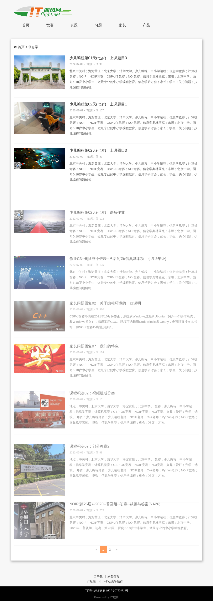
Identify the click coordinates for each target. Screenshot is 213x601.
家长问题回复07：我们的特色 (94, 361)
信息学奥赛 (99, 590)
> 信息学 (32, 47)
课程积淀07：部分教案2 (89, 467)
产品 (146, 25)
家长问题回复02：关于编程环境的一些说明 (105, 317)
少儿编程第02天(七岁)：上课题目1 (98, 105)
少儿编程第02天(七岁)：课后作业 (97, 227)
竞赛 (50, 25)
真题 (74, 25)
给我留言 (113, 576)
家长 (122, 25)
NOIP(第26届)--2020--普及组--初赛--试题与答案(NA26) (114, 520)
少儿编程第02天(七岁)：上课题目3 (98, 151)
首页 (26, 25)
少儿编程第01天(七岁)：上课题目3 (98, 59)
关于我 (98, 576)
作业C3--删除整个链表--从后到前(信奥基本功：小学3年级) (117, 274)
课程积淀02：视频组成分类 (92, 409)
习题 (98, 25)
